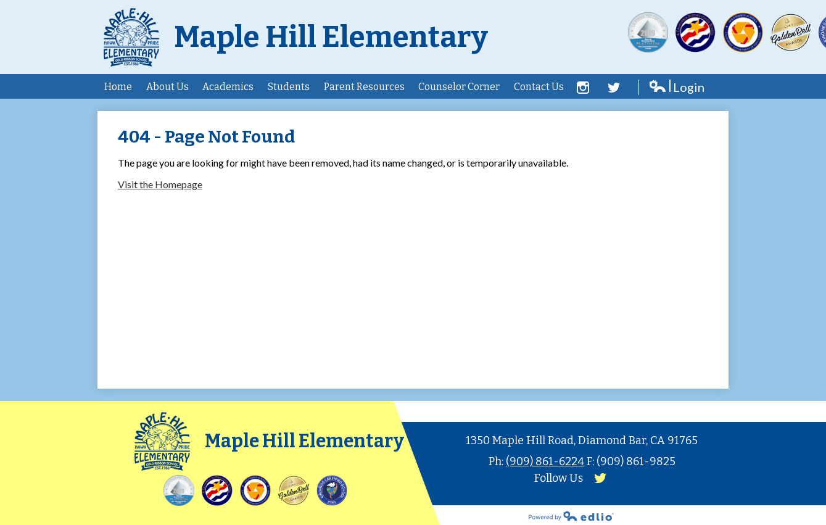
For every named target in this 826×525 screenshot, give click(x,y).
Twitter (614, 87)
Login (676, 87)
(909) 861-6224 (545, 461)
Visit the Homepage (160, 184)
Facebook (583, 87)
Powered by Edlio (571, 516)
